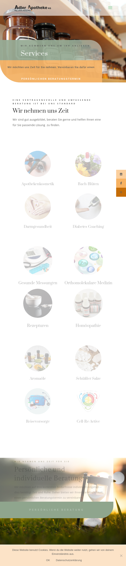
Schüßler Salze (88, 378)
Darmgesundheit (37, 226)
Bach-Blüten (88, 184)
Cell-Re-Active (88, 421)
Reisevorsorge (37, 421)
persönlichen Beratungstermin (51, 78)
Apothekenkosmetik (38, 184)
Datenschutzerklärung (69, 560)
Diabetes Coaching (88, 226)
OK (48, 560)
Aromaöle (38, 378)
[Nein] (121, 556)
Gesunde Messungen (38, 282)
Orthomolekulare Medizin (88, 282)
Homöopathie (88, 325)
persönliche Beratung (57, 509)
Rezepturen (38, 325)
